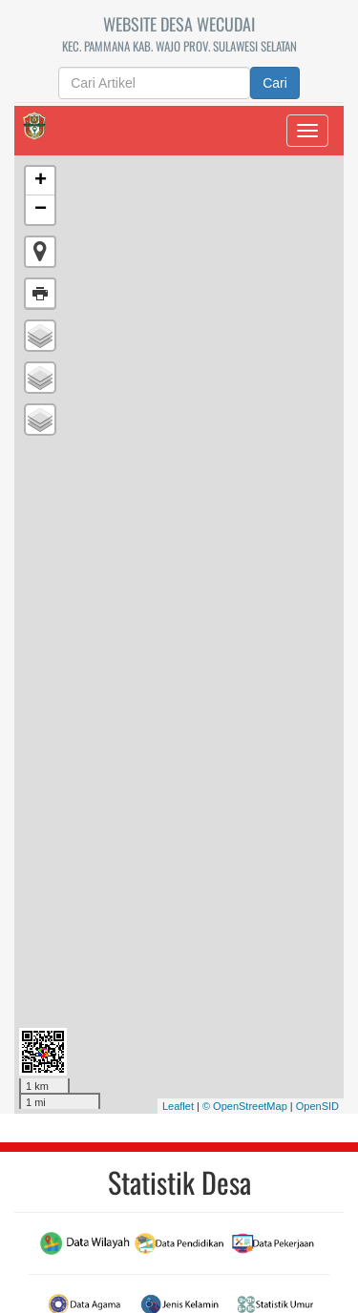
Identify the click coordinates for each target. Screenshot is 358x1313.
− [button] (40, 209)
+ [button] (40, 181)
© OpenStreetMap (244, 1106)
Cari (275, 83)
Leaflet (178, 1106)
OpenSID (317, 1106)
